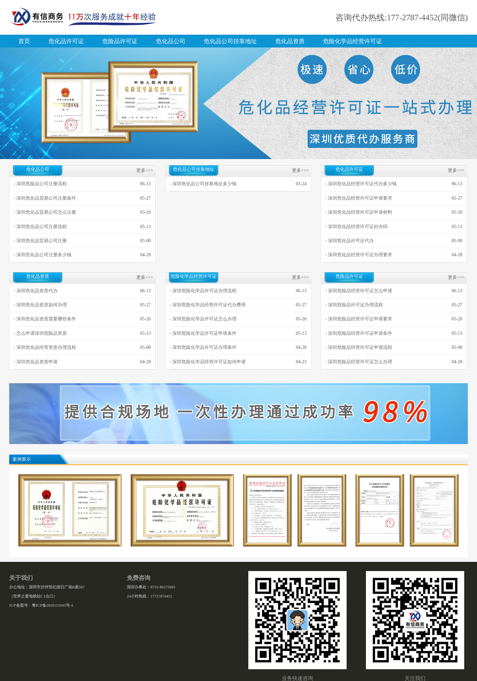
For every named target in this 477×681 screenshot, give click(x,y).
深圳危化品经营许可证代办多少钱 (362, 183)
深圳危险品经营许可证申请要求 (360, 318)
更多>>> (144, 170)
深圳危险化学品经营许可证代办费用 (209, 304)
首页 (24, 41)
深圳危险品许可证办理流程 (355, 304)
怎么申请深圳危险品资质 (41, 333)
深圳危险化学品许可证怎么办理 (204, 318)
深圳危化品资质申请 (37, 361)
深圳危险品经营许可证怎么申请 (360, 290)
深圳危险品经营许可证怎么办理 (360, 361)
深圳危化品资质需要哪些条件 (46, 318)
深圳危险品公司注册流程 (41, 183)
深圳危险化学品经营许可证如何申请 (209, 361)
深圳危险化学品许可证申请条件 (204, 333)
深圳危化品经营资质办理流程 (46, 347)
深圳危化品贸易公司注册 (41, 240)
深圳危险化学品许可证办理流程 (204, 290)
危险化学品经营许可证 (352, 41)
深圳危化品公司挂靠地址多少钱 (204, 183)
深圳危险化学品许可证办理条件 (204, 347)
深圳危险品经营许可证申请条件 (360, 333)
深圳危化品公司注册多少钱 (43, 254)
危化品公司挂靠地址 (230, 41)
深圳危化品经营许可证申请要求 (360, 198)
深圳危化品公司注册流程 (41, 226)
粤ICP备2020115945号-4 (52, 605)
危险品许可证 (120, 41)
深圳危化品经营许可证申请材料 (360, 212)
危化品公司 (170, 41)
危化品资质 (290, 41)
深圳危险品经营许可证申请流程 (360, 347)
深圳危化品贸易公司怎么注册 (46, 212)
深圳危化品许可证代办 (351, 240)
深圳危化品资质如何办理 (41, 304)
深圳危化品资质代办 (37, 290)
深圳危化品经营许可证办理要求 (360, 254)
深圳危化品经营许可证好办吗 (358, 226)
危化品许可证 (66, 41)
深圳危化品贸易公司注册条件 (46, 198)
